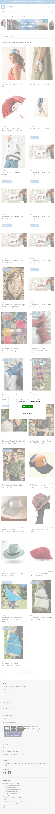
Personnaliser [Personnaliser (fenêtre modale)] (27, 413)
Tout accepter (27, 406)
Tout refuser (27, 410)
